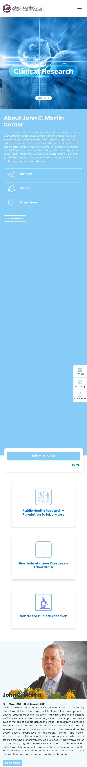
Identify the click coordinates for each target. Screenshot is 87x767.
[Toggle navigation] (79, 8)
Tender (80, 371)
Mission (26, 174)
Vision (25, 188)
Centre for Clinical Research (43, 616)
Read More (15, 218)
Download (80, 396)
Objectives (29, 202)
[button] (40, 98)
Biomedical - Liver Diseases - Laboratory (43, 565)
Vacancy (80, 384)
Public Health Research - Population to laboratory (43, 512)
